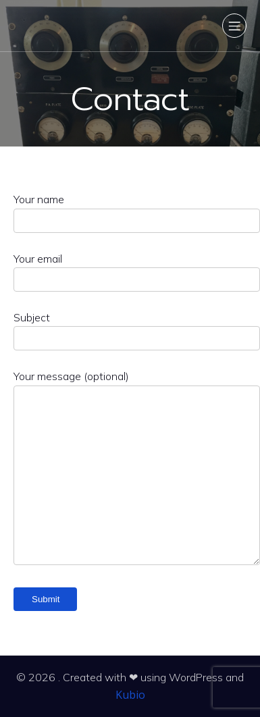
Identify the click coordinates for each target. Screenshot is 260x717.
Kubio (130, 694)
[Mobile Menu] (234, 26)
